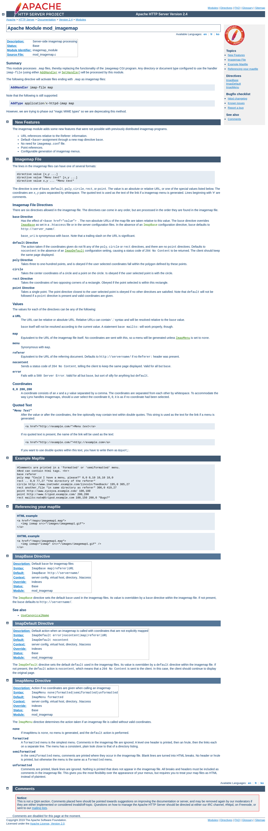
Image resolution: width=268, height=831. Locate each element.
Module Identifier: (19, 50)
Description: (15, 41)
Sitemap (260, 7)
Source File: (15, 54)
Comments (234, 119)
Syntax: (18, 568)
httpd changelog (237, 98)
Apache (10, 19)
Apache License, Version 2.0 (47, 823)
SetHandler (70, 72)
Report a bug (236, 107)
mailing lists (39, 808)
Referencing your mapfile (243, 68)
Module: (19, 590)
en (205, 34)
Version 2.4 (66, 19)
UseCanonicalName (35, 615)
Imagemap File (237, 59)
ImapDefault (233, 83)
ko (217, 34)
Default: (18, 573)
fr (211, 34)
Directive (42, 556)
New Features (236, 55)
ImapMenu (232, 87)
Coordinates (22, 384)
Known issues (236, 103)
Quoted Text (22, 405)
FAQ (237, 7)
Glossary (247, 7)
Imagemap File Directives (33, 205)
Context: (19, 577)
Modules (213, 7)
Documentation (46, 19)
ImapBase (232, 80)
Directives (226, 7)
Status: (12, 45)
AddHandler (48, 72)
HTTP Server (27, 19)
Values (18, 304)
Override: (19, 582)
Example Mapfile (238, 64)
